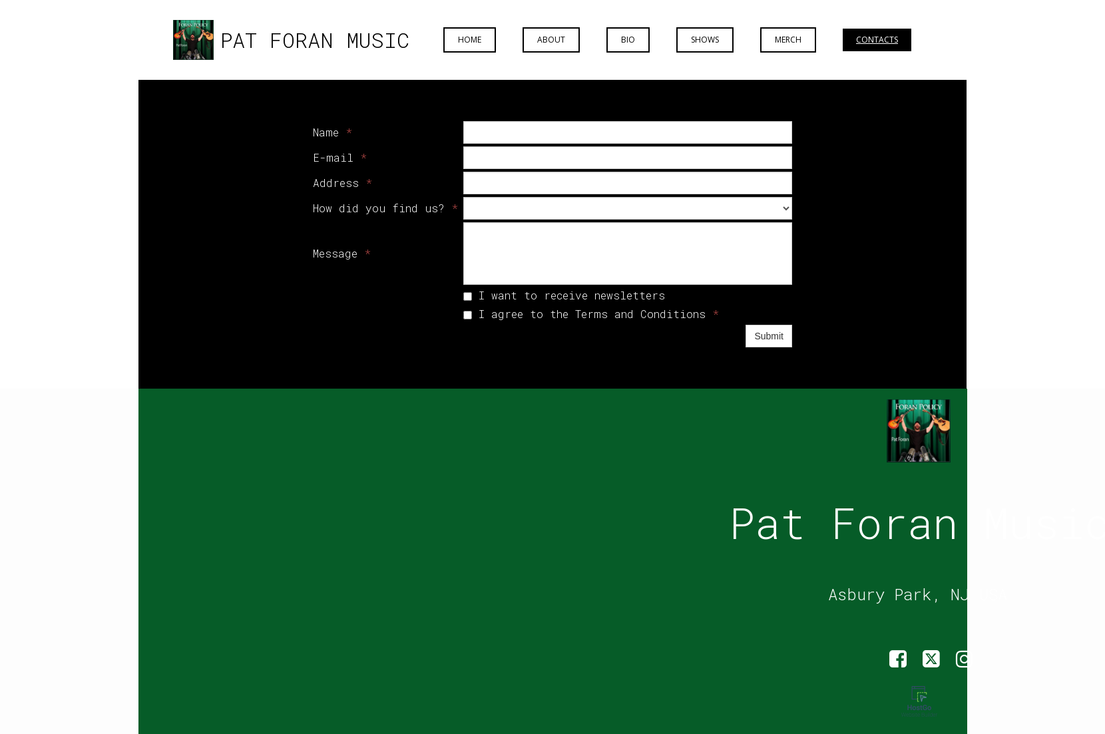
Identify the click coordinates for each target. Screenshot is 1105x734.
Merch (788, 39)
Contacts (877, 39)
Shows (705, 39)
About (551, 39)
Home (469, 39)
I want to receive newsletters (564, 295)
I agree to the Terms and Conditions (591, 314)
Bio (628, 39)
